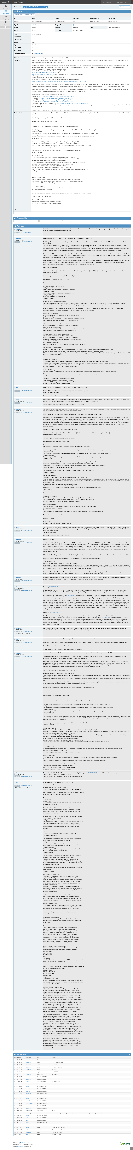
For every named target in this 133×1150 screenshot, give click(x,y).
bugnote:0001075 (27, 776)
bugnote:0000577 (27, 242)
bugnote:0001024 (27, 642)
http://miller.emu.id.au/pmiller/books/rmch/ (44, 72)
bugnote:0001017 (27, 580)
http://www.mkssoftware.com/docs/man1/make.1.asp (73, 103)
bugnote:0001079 (27, 785)
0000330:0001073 (92, 773)
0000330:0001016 (70, 595)
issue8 (33, 209)
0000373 (106, 617)
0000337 (29, 221)
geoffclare (28, 1132)
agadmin (28, 1134)
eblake (17, 587)
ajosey (74, 25)
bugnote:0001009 (27, 403)
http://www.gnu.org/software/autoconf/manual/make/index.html (57, 96)
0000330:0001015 (53, 587)
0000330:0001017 (53, 612)
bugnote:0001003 (27, 390)
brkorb (17, 527)
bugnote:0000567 (27, 232)
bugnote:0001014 (27, 412)
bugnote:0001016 (27, 543)
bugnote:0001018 (27, 590)
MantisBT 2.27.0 (24, 1143)
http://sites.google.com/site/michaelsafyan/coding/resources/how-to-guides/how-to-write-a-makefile (59, 81)
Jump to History (29, 14)
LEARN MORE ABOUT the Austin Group (37, 7)
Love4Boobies (19, 628)
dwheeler (34, 25)
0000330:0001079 (38, 53)
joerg (17, 387)
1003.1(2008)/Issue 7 (108, 2)
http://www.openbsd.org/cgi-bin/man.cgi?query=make (57, 100)
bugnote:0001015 (27, 530)
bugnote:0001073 (27, 656)
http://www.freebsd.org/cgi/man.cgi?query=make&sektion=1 (57, 98)
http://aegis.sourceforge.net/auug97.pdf (43, 74)
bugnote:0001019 (27, 631)
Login (24, 7)
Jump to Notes (19, 14)
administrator (20, 1146)
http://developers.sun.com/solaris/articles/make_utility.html (56, 101)
